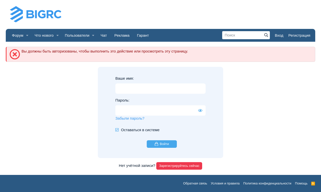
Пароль (121, 100)
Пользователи (77, 35)
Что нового (44, 35)
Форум (18, 35)
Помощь (301, 183)
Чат (104, 35)
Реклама (121, 35)
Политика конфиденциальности (267, 183)
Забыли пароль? (129, 118)
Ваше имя (124, 78)
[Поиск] (246, 35)
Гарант (143, 35)
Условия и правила (225, 183)
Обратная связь (195, 183)
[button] (27, 35)
